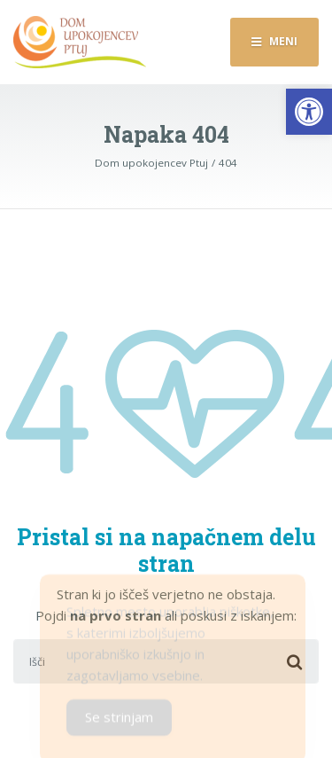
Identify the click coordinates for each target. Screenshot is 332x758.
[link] (309, 112)
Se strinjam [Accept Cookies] (119, 721)
